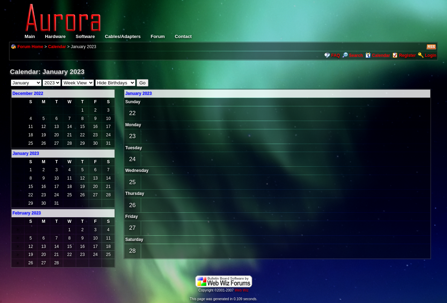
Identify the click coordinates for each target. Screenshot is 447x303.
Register (407, 55)
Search (352, 55)
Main (30, 36)
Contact (183, 36)
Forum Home (30, 46)
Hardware (55, 36)
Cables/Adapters (123, 36)
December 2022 (28, 93)
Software (85, 36)
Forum (157, 36)
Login (431, 55)
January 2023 (138, 93)
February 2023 (27, 213)
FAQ (335, 55)
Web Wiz (242, 290)
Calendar (57, 46)
